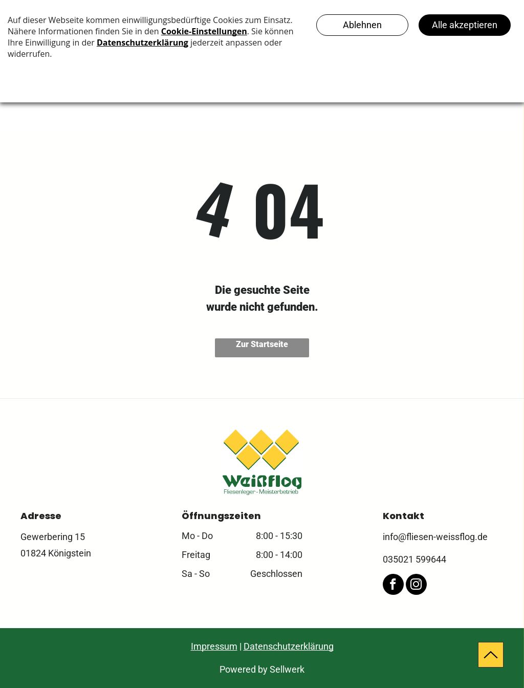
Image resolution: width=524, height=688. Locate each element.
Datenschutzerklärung (289, 646)
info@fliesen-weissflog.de (435, 536)
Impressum (214, 646)
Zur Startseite (262, 344)
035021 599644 (414, 559)
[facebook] (393, 585)
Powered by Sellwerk (262, 669)
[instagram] (416, 585)
